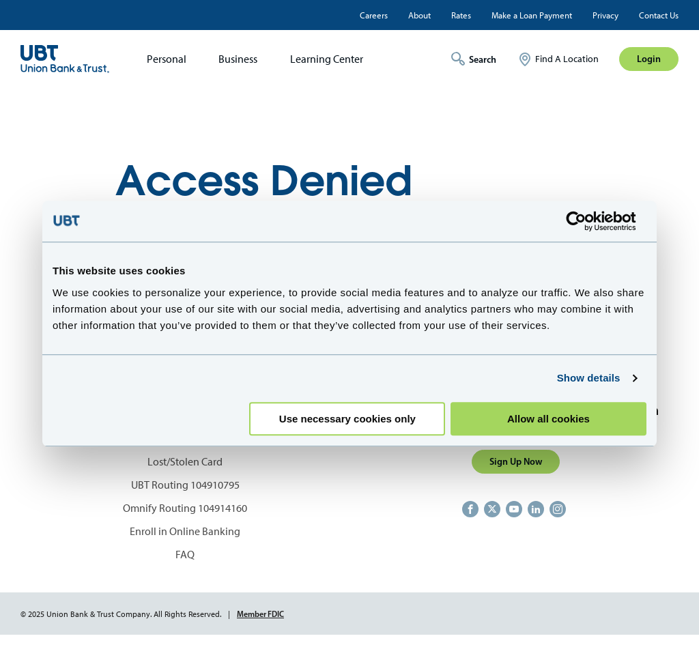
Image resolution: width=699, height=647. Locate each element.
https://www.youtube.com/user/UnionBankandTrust (514, 509)
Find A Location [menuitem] (567, 59)
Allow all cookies (548, 419)
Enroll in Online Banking (185, 531)
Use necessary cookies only (347, 419)
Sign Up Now (515, 461)
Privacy (605, 15)
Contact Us (659, 15)
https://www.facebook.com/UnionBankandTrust (470, 509)
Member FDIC (260, 614)
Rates (461, 15)
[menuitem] (162, 59)
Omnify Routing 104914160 (185, 508)
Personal (166, 59)
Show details (588, 378)
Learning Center (326, 59)
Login (649, 59)
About (419, 15)
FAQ (185, 554)
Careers (374, 15)
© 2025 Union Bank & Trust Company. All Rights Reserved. (120, 614)
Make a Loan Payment (531, 15)
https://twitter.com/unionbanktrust (492, 509)
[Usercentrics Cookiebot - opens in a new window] (586, 221)
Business (237, 59)
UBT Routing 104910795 (185, 484)
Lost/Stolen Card (185, 461)
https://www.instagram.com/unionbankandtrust (558, 509)
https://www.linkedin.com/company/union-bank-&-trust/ (536, 509)
